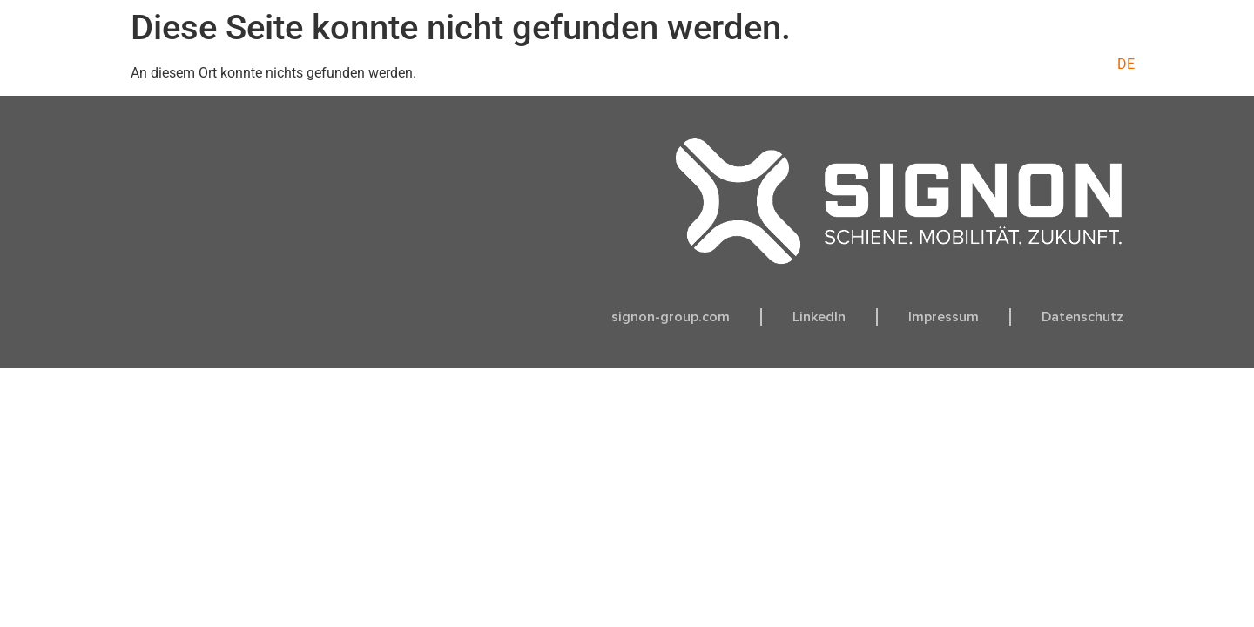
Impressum (943, 317)
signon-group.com (670, 317)
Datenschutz (1082, 317)
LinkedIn (819, 317)
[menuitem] (1126, 64)
